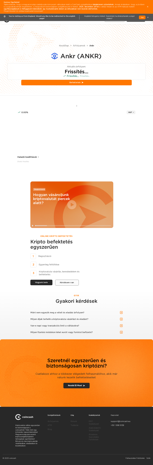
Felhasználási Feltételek (135, 458)
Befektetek (76, 82)
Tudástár (75, 425)
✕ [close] (148, 17)
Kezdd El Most (76, 385)
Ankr (91, 45)
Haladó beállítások (28, 157)
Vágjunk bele (41, 282)
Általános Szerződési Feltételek (94, 437)
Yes (142, 17)
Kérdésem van (67, 282)
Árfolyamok (79, 45)
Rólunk (74, 421)
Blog (50, 429)
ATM (50, 425)
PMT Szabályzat (94, 422)
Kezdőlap (64, 45)
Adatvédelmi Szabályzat (95, 429)
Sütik (148, 458)
